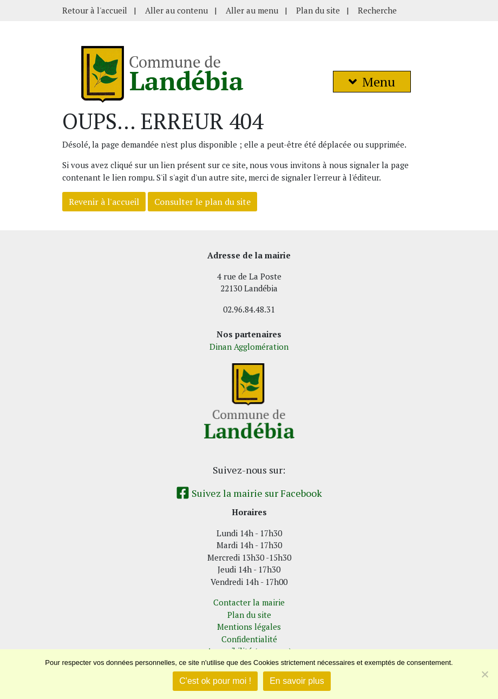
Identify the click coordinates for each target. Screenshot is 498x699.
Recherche (377, 10)
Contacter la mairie (249, 602)
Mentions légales (249, 626)
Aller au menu (252, 10)
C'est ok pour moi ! (215, 680)
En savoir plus (297, 680)
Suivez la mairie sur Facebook (249, 493)
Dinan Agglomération (249, 346)
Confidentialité (249, 639)
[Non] (484, 674)
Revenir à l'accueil (104, 202)
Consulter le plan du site (202, 202)
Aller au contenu (176, 10)
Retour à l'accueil (94, 10)
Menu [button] (372, 81)
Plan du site (318, 10)
